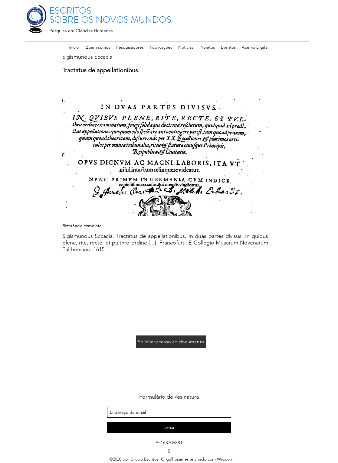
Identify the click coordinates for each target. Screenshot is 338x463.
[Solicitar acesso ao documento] (171, 341)
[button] (130, 47)
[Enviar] (169, 427)
